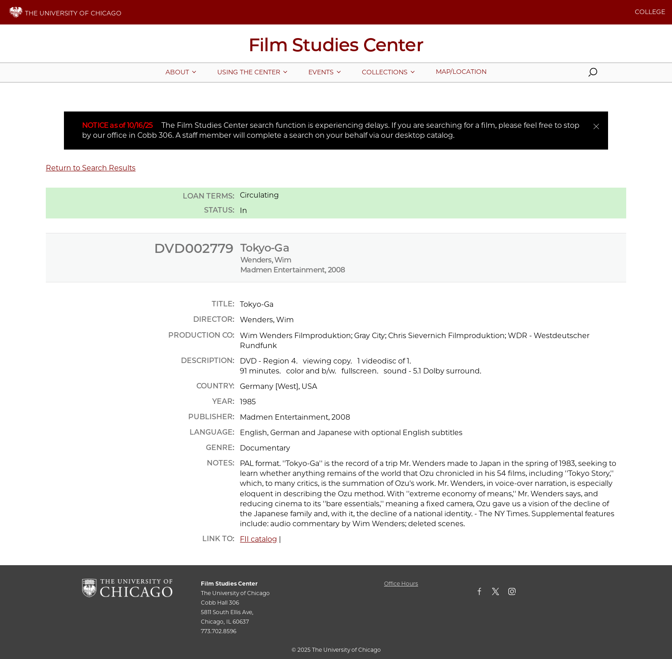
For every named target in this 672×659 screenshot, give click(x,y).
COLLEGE (650, 12)
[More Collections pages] (385, 72)
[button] (592, 74)
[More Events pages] (321, 72)
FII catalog (258, 539)
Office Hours (401, 583)
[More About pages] (177, 72)
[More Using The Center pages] (248, 72)
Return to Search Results (91, 168)
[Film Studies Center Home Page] (336, 48)
